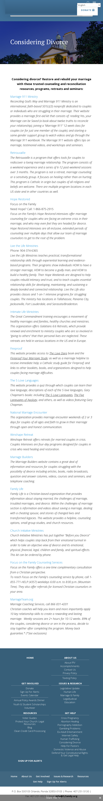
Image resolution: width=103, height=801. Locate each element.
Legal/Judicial (70, 698)
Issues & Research (70, 683)
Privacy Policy (70, 673)
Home (30, 657)
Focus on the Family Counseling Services (36, 562)
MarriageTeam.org (21, 599)
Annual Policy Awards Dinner (29, 700)
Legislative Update (70, 688)
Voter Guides (29, 718)
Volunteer (29, 707)
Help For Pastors (70, 745)
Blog (30, 727)
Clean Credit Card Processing (29, 731)
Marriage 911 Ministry (24, 96)
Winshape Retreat (21, 434)
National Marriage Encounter (28, 412)
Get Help (70, 713)
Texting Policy (69, 678)
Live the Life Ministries (24, 246)
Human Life (70, 691)
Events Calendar (29, 695)
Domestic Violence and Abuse (70, 749)
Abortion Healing (70, 721)
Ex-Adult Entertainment (69, 731)
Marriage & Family (69, 695)
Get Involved (30, 683)
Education (70, 702)
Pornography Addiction (70, 724)
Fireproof (16, 348)
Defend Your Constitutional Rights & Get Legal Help (70, 754)
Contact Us (70, 669)
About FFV (70, 662)
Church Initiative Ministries (27, 530)
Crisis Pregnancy (70, 718)
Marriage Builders (21, 457)
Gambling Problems (69, 728)
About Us (70, 657)
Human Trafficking (69, 738)
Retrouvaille (17, 153)
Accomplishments (69, 666)
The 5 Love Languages (24, 380)
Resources (30, 713)
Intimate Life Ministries (24, 312)
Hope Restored (20, 199)
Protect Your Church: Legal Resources (30, 723)
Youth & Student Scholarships (29, 704)
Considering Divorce (70, 742)
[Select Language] (89, 5)
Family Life (16, 489)
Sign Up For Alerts (29, 691)
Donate (86, 10)
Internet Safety (70, 735)
